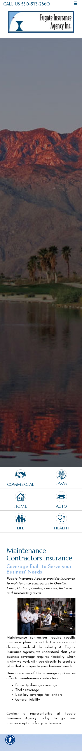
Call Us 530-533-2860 (26, 4)
